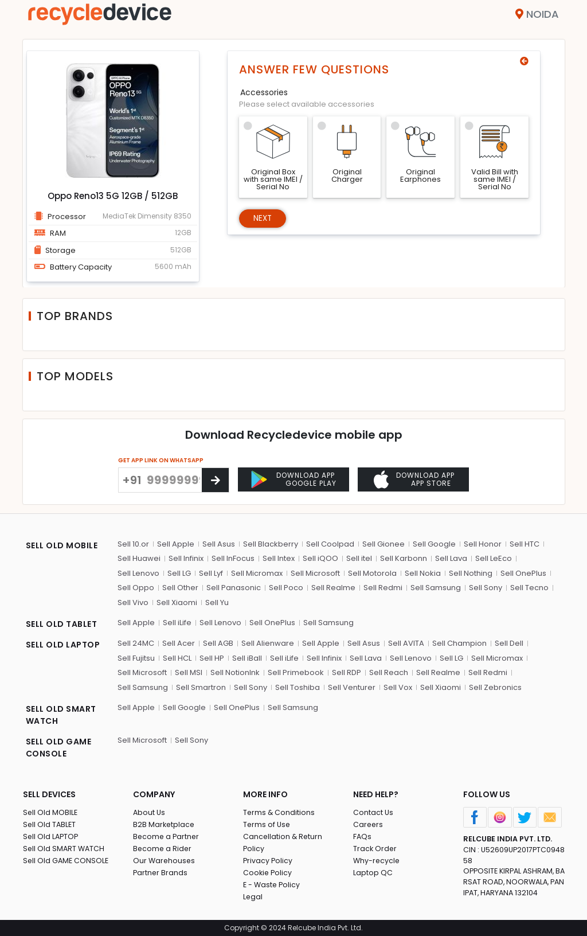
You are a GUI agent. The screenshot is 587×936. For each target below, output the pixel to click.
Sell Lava (451, 558)
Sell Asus (218, 544)
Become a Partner (167, 836)
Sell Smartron (201, 687)
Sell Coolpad (330, 544)
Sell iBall (247, 658)
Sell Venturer (351, 687)
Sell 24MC (136, 643)
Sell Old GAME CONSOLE (67, 860)
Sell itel (359, 558)
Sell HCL (177, 658)
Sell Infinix (186, 558)
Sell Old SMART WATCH (65, 848)
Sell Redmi (382, 587)
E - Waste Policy (272, 884)
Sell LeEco (493, 558)
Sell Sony (485, 587)
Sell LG (179, 573)
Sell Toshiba (297, 687)
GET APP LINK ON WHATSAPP (161, 460)
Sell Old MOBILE (51, 812)
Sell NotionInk (235, 672)
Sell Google (434, 544)
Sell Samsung (435, 587)
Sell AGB (218, 643)
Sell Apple (175, 544)
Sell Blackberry (270, 544)
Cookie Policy (268, 872)
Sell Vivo (133, 602)
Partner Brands (161, 872)
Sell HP (211, 658)
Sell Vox (397, 687)
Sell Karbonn (403, 558)
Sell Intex (279, 558)
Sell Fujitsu (136, 658)
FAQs (362, 836)
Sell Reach (388, 672)
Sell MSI (188, 672)
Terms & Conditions (279, 812)
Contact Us (373, 812)
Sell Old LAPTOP (51, 836)
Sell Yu (217, 602)
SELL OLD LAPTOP (63, 644)
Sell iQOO (320, 558)
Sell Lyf (211, 573)
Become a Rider (163, 848)
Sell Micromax (257, 573)
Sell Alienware (267, 643)
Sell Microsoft (315, 573)
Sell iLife (177, 622)
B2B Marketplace (164, 824)
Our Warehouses (165, 860)
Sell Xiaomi (176, 602)
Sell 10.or (133, 544)
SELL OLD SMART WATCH (61, 715)
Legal (253, 896)
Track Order (375, 848)
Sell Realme (333, 587)
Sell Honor (483, 544)
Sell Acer (178, 643)
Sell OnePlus (523, 573)
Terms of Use (267, 824)
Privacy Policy (268, 860)
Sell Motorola (372, 573)
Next (264, 219)
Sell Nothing (470, 573)
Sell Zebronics (495, 687)
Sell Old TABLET (50, 824)
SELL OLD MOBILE (62, 545)
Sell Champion (459, 643)
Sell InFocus (233, 558)
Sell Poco (286, 587)
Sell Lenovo (138, 573)
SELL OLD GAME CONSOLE (59, 747)
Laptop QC (373, 872)
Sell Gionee (383, 544)
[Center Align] (215, 480)
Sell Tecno (529, 587)
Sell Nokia (423, 573)
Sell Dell (509, 643)
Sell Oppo (136, 587)
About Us (149, 812)
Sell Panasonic (233, 587)
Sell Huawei (139, 558)
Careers (368, 824)
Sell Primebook (296, 672)
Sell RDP (346, 672)
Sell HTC (524, 544)
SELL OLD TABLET (61, 624)
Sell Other (180, 587)
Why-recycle (377, 860)
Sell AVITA (406, 643)
